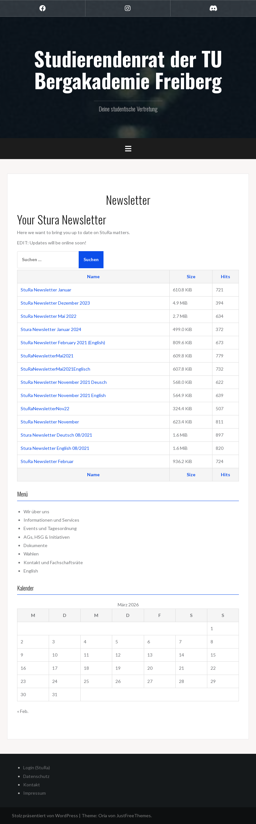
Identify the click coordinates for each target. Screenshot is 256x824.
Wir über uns (36, 511)
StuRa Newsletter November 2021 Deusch (64, 382)
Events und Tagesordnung (50, 528)
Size (191, 276)
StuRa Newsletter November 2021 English (63, 395)
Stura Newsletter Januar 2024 (51, 329)
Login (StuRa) (36, 767)
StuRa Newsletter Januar (46, 289)
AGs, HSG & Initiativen (47, 537)
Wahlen (31, 553)
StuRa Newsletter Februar (47, 461)
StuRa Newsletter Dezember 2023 (55, 303)
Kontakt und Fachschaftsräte (53, 562)
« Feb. (22, 711)
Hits (225, 276)
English (31, 570)
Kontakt (31, 784)
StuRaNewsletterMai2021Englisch (55, 369)
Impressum (34, 793)
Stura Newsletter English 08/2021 (55, 448)
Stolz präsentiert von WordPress (45, 815)
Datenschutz (36, 776)
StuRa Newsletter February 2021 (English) (63, 342)
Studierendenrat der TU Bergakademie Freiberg (128, 69)
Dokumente (35, 545)
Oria (102, 815)
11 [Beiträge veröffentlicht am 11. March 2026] (86, 655)
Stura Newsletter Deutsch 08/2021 (56, 435)
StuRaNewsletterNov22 (45, 408)
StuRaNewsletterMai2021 (47, 355)
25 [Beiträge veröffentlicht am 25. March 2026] (86, 681)
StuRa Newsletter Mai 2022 (48, 316)
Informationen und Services (51, 520)
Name (93, 276)
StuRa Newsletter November (50, 421)
